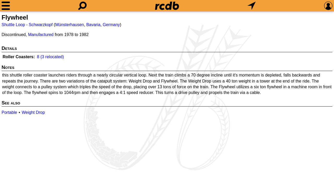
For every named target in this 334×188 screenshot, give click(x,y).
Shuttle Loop (13, 24)
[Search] (82, 6)
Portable (9, 112)
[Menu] (6, 6)
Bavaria (93, 24)
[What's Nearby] (251, 6)
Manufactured (40, 34)
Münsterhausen (69, 24)
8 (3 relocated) (50, 57)
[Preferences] (328, 6)
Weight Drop (33, 112)
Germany (111, 24)
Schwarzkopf (41, 24)
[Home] (167, 6)
